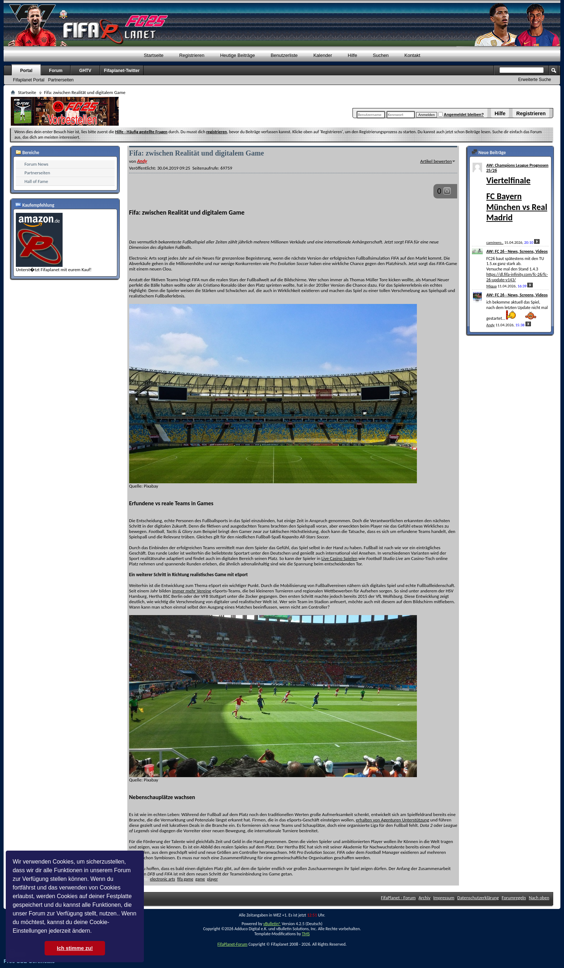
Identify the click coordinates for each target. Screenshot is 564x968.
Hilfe (500, 113)
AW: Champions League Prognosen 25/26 (517, 168)
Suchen (381, 55)
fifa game (185, 879)
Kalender (322, 55)
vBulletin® (272, 923)
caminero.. (494, 242)
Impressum (444, 897)
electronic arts (162, 879)
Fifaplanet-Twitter (122, 70)
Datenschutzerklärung (478, 897)
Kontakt (412, 55)
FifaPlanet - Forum (398, 897)
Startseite (154, 55)
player (212, 879)
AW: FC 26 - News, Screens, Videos (517, 251)
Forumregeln (514, 897)
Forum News (36, 164)
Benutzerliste (283, 55)
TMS (306, 933)
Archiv (425, 897)
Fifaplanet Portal (28, 79)
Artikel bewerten (436, 161)
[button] (94, 932)
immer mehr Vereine (191, 590)
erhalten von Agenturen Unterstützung (392, 820)
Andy (490, 325)
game (200, 879)
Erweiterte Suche (534, 79)
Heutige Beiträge (237, 55)
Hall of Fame (36, 181)
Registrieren (531, 113)
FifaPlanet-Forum (232, 944)
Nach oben (539, 897)
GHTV (85, 70)
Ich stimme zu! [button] (75, 948)
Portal (26, 70)
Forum (55, 70)
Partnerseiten (60, 79)
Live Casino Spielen (340, 558)
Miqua (491, 286)
